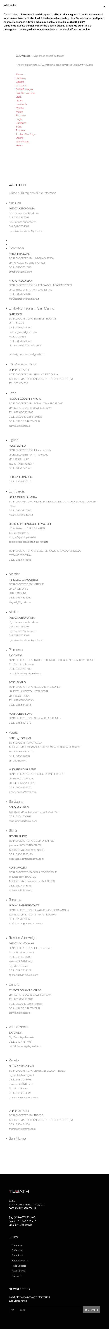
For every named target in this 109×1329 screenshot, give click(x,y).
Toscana (20, 130)
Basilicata (21, 77)
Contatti (16, 1275)
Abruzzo (20, 74)
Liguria (19, 100)
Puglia (19, 119)
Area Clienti (18, 1270)
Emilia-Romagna (24, 89)
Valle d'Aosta (22, 141)
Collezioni (17, 1250)
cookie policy (77, 21)
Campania (21, 85)
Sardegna (21, 122)
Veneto (19, 145)
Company (17, 1245)
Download (17, 1255)
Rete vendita (19, 1265)
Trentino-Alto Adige (25, 133)
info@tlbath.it (24, 1224)
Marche (20, 107)
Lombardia (21, 104)
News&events (20, 1260)
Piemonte (21, 115)
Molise (19, 111)
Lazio (18, 96)
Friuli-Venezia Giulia (25, 92)
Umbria (19, 137)
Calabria (20, 81)
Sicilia (19, 126)
